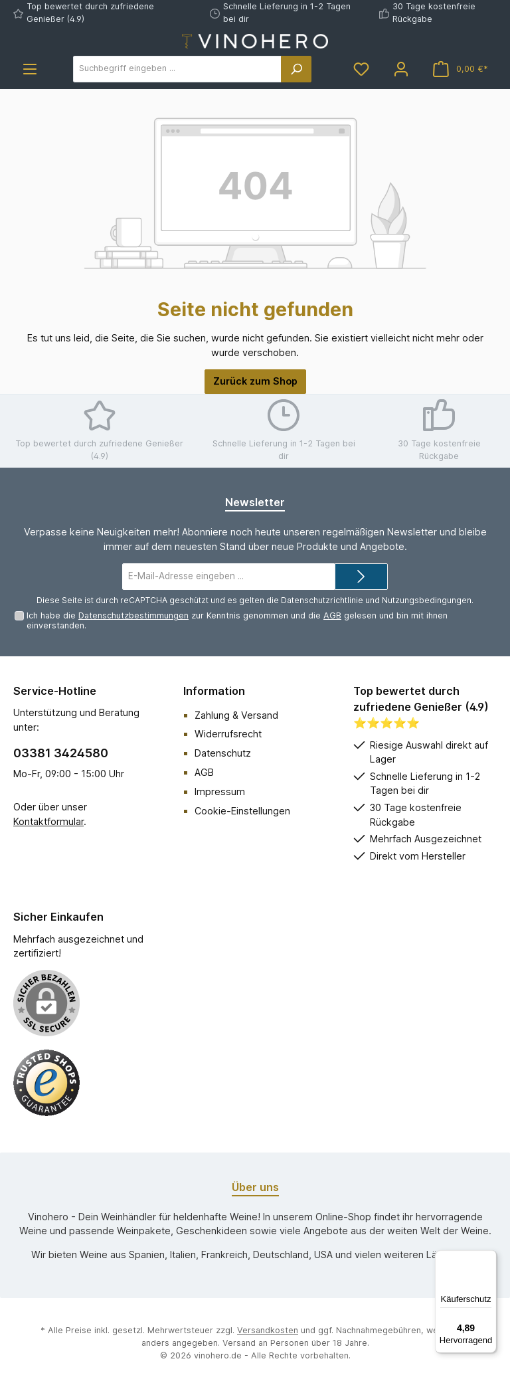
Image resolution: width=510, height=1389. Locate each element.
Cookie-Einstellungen (242, 810)
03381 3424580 (60, 753)
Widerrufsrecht (228, 733)
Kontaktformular (48, 821)
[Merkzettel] (361, 68)
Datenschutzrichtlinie (322, 600)
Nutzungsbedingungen (426, 600)
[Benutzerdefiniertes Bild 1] (46, 1083)
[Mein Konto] (401, 68)
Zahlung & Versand (236, 715)
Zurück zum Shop (255, 381)
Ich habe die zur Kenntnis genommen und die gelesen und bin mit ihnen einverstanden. (237, 620)
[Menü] (29, 68)
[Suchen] (296, 69)
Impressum (220, 791)
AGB (332, 615)
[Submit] (361, 576)
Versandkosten (267, 1330)
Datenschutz (223, 753)
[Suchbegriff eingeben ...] (177, 69)
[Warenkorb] (460, 68)
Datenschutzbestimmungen (133, 615)
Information (214, 690)
